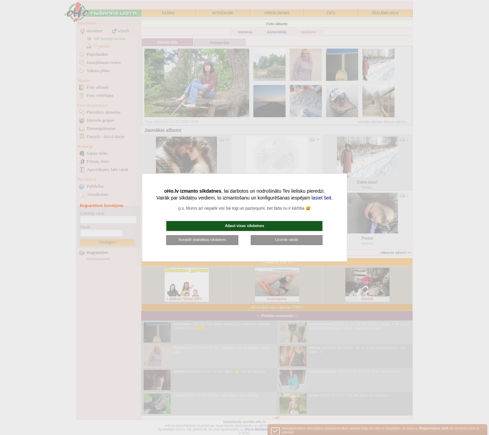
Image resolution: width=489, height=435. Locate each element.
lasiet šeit (321, 198)
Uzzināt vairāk (286, 240)
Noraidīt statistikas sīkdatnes (202, 240)
